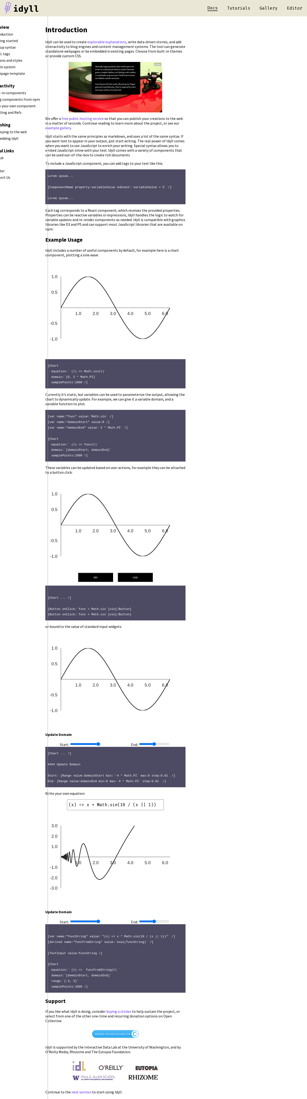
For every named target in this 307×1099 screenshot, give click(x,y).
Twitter (12, 170)
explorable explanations (134, 41)
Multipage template (22, 73)
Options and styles (21, 60)
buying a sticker (146, 1005)
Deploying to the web (23, 131)
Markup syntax (17, 47)
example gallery (85, 127)
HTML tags (15, 53)
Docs (212, 8)
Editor (294, 8)
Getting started (18, 40)
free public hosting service (110, 118)
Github (11, 157)
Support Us (15, 177)
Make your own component (27, 106)
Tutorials (238, 8)
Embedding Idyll (19, 138)
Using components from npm (30, 99)
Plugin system (17, 66)
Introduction (16, 34)
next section (109, 1086)
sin (123, 574)
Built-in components (23, 92)
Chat (10, 164)
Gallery (269, 8)
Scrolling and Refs (20, 112)
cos (162, 574)
